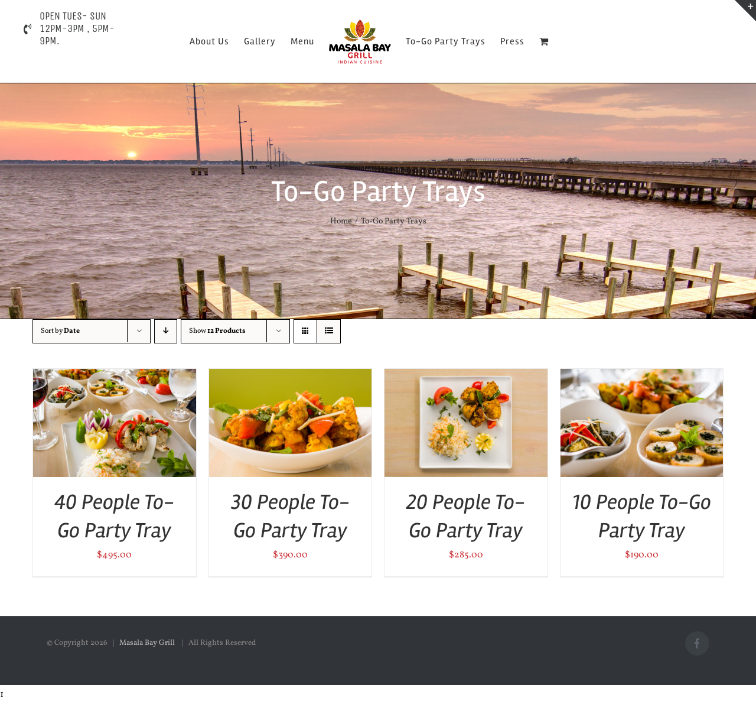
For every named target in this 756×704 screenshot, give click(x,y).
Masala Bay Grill (148, 643)
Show (217, 331)
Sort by (60, 331)
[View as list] (328, 331)
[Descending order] (165, 331)
